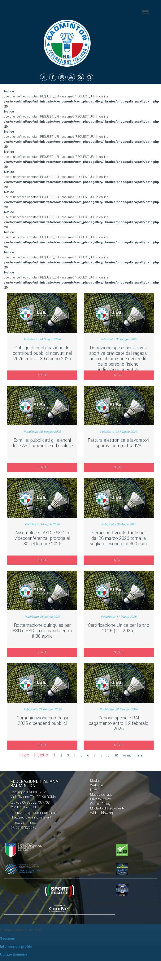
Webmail (96, 785)
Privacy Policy (100, 799)
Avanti (127, 756)
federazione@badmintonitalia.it (33, 812)
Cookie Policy (100, 803)
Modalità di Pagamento (107, 808)
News (94, 789)
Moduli (95, 780)
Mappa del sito (101, 794)
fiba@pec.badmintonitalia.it (30, 817)
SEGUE (42, 375)
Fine (139, 756)
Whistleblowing (101, 812)
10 (116, 756)
